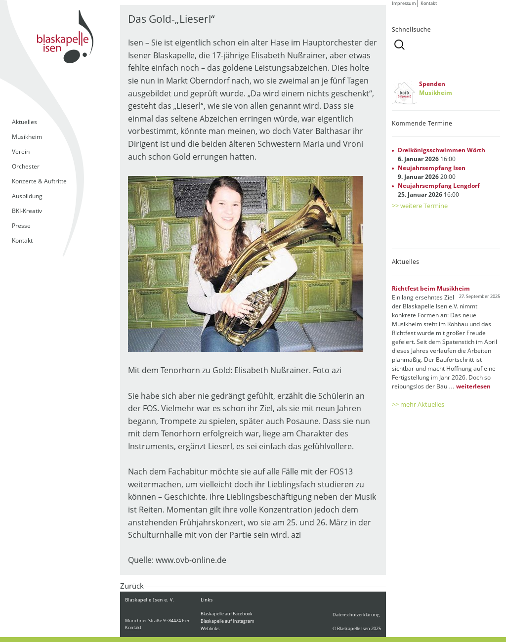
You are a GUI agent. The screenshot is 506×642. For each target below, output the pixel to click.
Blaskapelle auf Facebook (227, 613)
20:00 (431, 172)
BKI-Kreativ (27, 211)
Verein (21, 151)
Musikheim (27, 136)
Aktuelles (24, 122)
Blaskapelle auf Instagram (227, 621)
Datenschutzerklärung (356, 614)
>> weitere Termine (420, 205)
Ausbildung (27, 196)
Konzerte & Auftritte (39, 181)
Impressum (404, 3)
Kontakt (22, 240)
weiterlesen (473, 386)
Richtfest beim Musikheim (431, 288)
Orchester (26, 166)
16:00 (441, 154)
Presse (21, 225)
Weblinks (210, 628)
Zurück (132, 586)
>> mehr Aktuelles (418, 404)
